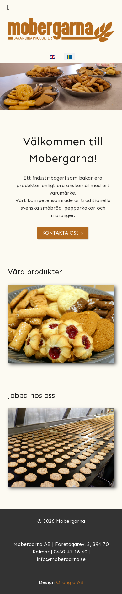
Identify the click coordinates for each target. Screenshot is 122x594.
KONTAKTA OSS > (62, 233)
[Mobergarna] (61, 29)
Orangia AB (70, 582)
